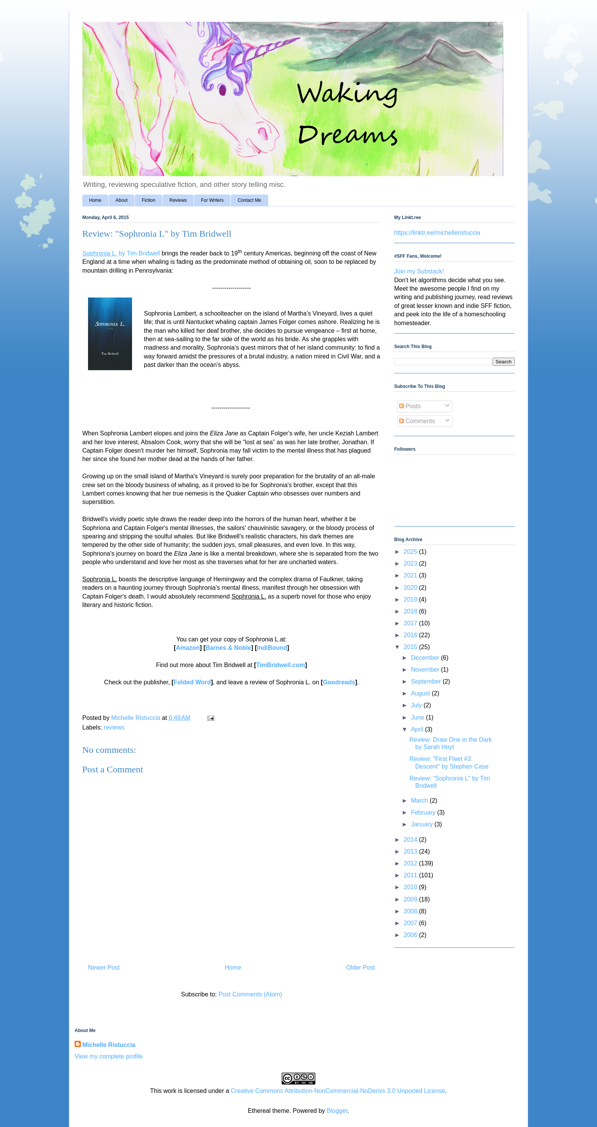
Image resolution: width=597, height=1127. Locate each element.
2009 (411, 899)
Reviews (178, 200)
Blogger (337, 1110)
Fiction (148, 200)
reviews (114, 727)
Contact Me (249, 200)
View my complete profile (109, 1056)
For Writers (212, 200)
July (417, 705)
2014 (411, 839)
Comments (417, 421)
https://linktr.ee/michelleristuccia (437, 232)
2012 (411, 863)
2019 (411, 599)
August (421, 693)
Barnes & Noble (228, 647)
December (426, 657)
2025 (411, 551)
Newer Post (104, 967)
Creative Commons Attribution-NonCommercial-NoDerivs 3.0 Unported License (338, 1091)
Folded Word (192, 682)
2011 (411, 875)
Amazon (188, 647)
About (121, 200)
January (422, 824)
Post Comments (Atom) (250, 994)
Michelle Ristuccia (108, 1045)
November (426, 669)
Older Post (360, 967)
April (418, 729)
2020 (411, 587)
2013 (411, 851)
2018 (411, 611)
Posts (410, 406)
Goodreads (339, 682)
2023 (411, 563)
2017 (411, 623)
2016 (411, 635)
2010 (411, 887)
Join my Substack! (419, 271)
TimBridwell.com (280, 665)
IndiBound (272, 647)
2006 (411, 935)
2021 (411, 575)
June (418, 717)
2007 (411, 923)
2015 (411, 647)
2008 (411, 911)
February (424, 812)
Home (95, 200)
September (427, 681)
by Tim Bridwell (121, 253)
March (420, 800)
